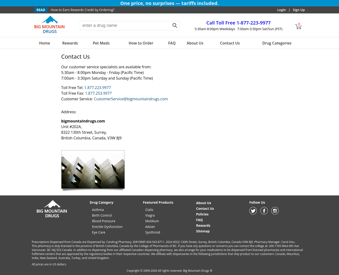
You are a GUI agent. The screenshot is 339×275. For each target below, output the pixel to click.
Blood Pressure (103, 221)
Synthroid (152, 232)
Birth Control (102, 215)
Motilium (152, 221)
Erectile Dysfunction (107, 226)
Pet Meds (101, 43)
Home (44, 43)
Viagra (150, 215)
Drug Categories (276, 43)
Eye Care (98, 232)
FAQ (172, 43)
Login (281, 10)
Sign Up (299, 10)
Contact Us (230, 43)
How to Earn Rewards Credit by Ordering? (82, 10)
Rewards (70, 43)
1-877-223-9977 (238, 23)
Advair (150, 226)
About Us (195, 43)
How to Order (141, 43)
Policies (202, 214)
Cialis (149, 209)
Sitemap (203, 231)
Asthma (98, 209)
